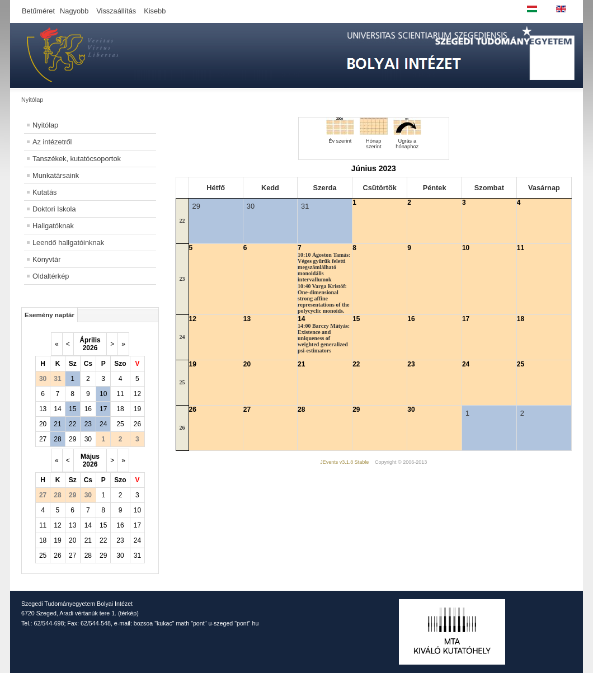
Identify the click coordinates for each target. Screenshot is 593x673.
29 (72, 439)
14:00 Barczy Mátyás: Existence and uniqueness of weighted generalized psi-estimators (324, 338)
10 (103, 394)
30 (88, 439)
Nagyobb (74, 11)
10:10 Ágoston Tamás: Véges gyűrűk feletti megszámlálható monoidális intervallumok (324, 267)
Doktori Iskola (54, 209)
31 (137, 555)
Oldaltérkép (50, 276)
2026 (90, 348)
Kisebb (155, 11)
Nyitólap (45, 125)
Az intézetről (52, 142)
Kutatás (44, 192)
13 (42, 409)
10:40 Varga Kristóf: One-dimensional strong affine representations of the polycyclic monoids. (323, 298)
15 (72, 409)
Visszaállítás (116, 11)
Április (89, 340)
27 (42, 439)
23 (88, 424)
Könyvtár (46, 259)
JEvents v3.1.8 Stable (344, 462)
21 (57, 424)
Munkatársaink (55, 175)
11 (120, 394)
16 (88, 409)
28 (57, 439)
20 (42, 424)
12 (137, 394)
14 (57, 409)
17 (103, 409)
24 (103, 424)
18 (120, 409)
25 (120, 424)
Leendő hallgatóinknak (68, 242)
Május (90, 456)
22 (72, 424)
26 (137, 424)
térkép (128, 613)
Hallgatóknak (53, 226)
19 (137, 409)
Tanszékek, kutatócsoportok (76, 158)
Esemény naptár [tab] (49, 315)
